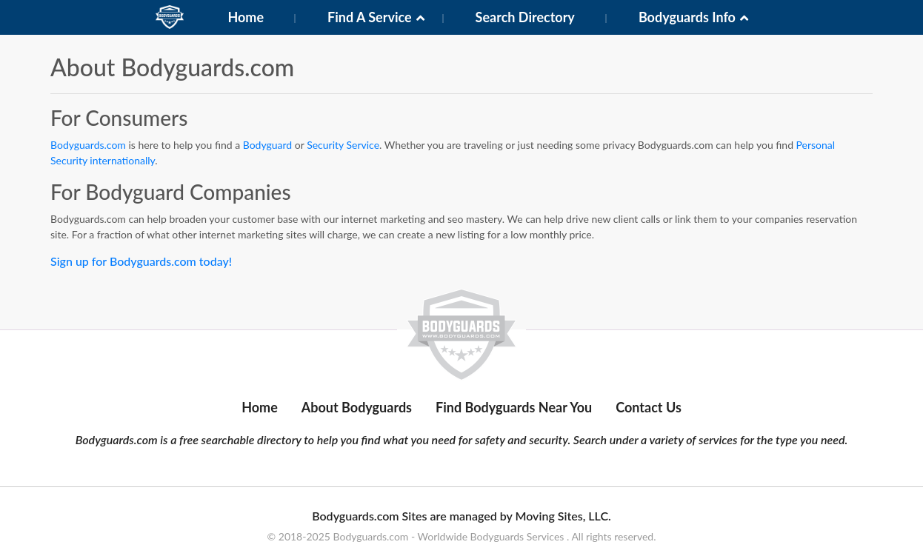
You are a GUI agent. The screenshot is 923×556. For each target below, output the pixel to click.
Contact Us (649, 407)
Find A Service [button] (369, 17)
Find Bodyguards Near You (514, 407)
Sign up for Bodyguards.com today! (141, 261)
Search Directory (525, 17)
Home (245, 17)
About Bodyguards (356, 407)
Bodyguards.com (88, 144)
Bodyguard (268, 144)
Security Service (343, 144)
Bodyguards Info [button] (687, 17)
